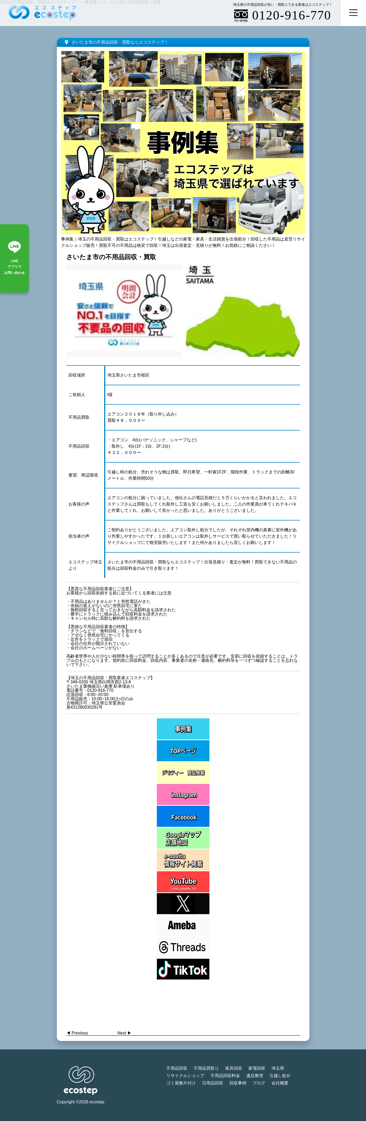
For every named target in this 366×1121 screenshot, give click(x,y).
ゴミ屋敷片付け (181, 1083)
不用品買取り (206, 1068)
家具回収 (233, 1068)
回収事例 (237, 1083)
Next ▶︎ (124, 1033)
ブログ (259, 1083)
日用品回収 (212, 1083)
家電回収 (256, 1068)
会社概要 (280, 1083)
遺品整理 (254, 1076)
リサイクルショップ (185, 1076)
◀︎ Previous (77, 1033)
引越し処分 (279, 1076)
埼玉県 (278, 1068)
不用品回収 (176, 1068)
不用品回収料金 (225, 1076)
